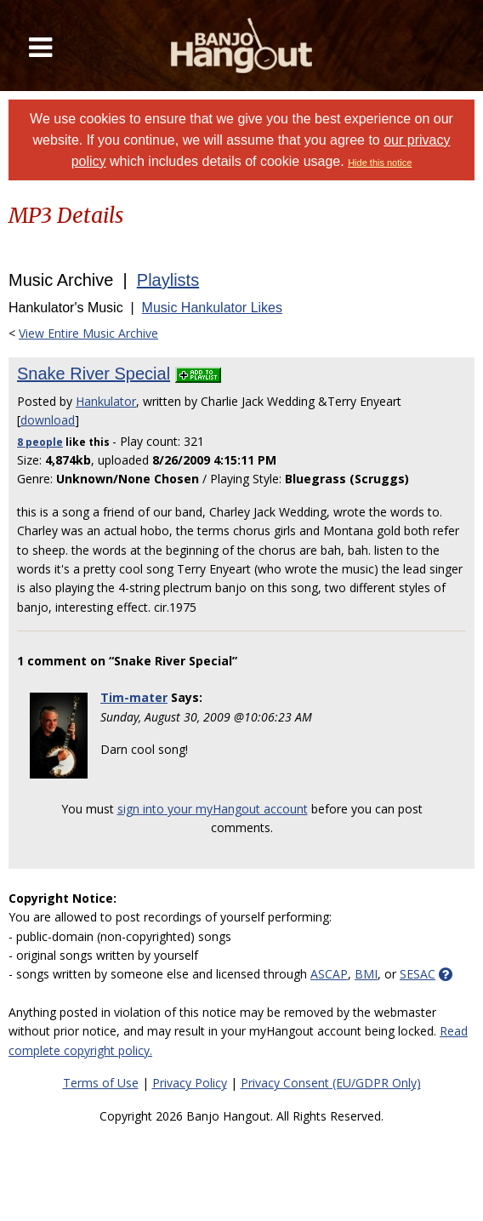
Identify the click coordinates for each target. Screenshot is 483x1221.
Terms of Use (101, 1083)
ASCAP (329, 974)
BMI (366, 974)
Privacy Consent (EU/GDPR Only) (331, 1083)
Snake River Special (93, 373)
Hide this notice (380, 162)
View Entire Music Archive (88, 333)
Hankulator (106, 401)
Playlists (168, 280)
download (47, 420)
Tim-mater (134, 697)
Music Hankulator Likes (212, 307)
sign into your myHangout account (212, 809)
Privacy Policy (189, 1083)
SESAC (417, 974)
